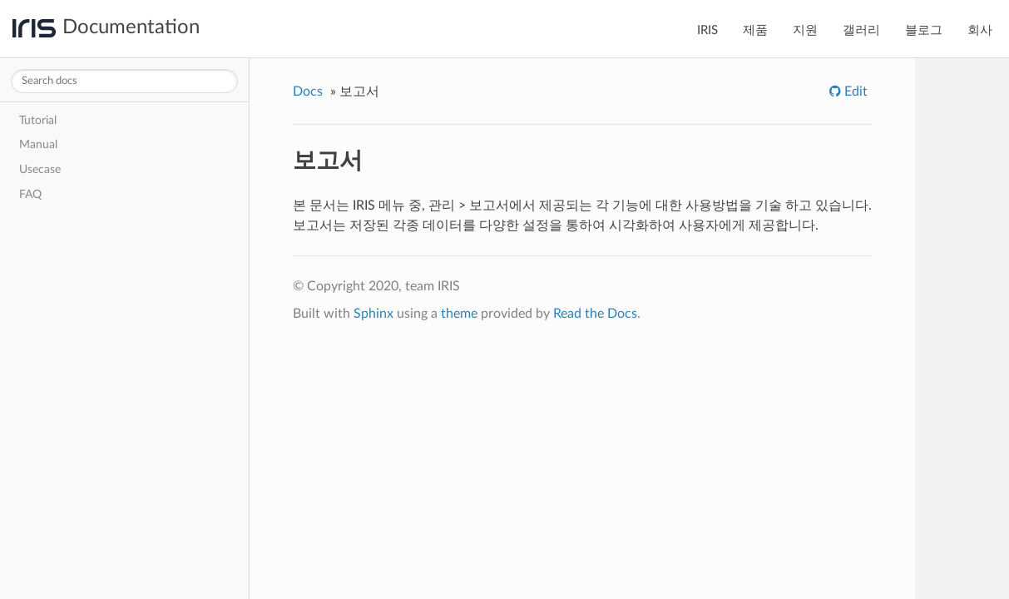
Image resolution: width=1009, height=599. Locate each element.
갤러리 (861, 30)
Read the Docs (595, 313)
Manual (38, 144)
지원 (805, 30)
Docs (308, 91)
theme (459, 313)
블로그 (923, 30)
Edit (854, 91)
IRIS (707, 30)
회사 (979, 30)
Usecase (40, 169)
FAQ (30, 194)
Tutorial (38, 120)
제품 (755, 30)
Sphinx (373, 313)
